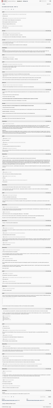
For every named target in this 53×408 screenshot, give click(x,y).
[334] (25, 1)
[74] (19, 1)
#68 (50, 82)
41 (13, 9)
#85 (50, 308)
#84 (50, 293)
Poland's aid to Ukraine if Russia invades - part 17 (9, 400)
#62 (50, 30)
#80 (50, 225)
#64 (50, 47)
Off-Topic (3, 403)
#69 (50, 89)
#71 (50, 116)
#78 (50, 204)
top (50, 403)
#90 (50, 390)
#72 (50, 121)
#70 (50, 103)
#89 (50, 368)
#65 (50, 54)
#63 (50, 39)
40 (11, 9)
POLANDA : (5, 1)
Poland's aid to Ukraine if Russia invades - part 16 (34, 400)
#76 (50, 184)
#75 (50, 169)
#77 (50, 192)
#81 (50, 247)
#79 (50, 220)
